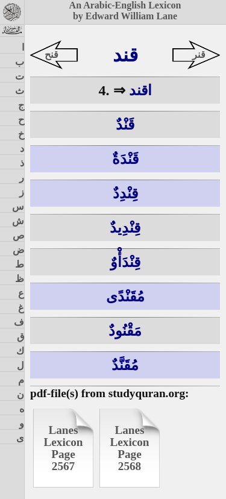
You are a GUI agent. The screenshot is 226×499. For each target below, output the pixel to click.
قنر (199, 54)
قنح (51, 54)
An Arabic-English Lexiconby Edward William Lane (125, 10)
